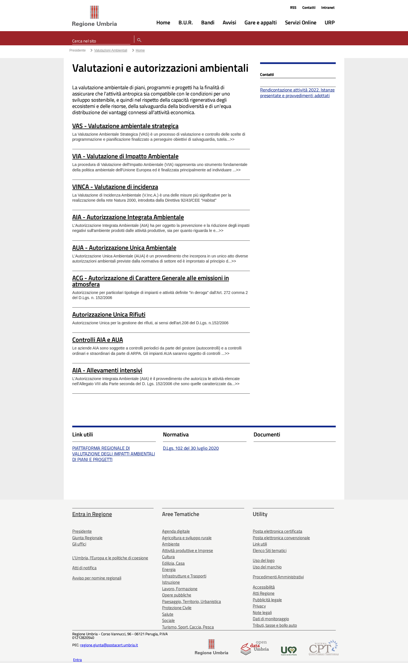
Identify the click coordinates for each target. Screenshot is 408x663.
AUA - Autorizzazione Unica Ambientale (124, 247)
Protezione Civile (177, 607)
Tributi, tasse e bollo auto (275, 625)
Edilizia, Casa (173, 563)
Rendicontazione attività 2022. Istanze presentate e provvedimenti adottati (297, 92)
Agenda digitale (176, 531)
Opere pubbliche (176, 595)
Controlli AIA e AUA (97, 339)
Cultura (168, 556)
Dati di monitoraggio (271, 618)
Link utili (260, 544)
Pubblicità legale (267, 599)
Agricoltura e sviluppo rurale (187, 537)
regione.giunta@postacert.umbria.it (109, 645)
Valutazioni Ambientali (110, 50)
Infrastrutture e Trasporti (184, 576)
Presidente (77, 50)
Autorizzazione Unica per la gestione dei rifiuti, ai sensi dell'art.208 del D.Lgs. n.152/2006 (150, 323)
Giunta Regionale (87, 537)
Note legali (262, 612)
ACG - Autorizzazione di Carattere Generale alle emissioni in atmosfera (150, 281)
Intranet (328, 7)
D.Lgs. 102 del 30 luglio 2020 (191, 448)
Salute (167, 614)
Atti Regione (264, 593)
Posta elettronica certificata (277, 531)
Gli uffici (79, 544)
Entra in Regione (92, 513)
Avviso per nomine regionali (96, 578)
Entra (77, 659)
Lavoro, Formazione (179, 588)
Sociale (168, 620)
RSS (293, 7)
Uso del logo (264, 560)
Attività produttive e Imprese (187, 550)
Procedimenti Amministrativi (278, 577)
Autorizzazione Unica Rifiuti (108, 314)
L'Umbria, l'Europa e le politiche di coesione (110, 558)
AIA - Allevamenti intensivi (107, 370)
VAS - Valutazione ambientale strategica (125, 126)
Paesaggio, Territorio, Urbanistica (191, 601)
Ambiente (171, 544)
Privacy (259, 606)
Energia (169, 569)
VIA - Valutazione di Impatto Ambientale (125, 156)
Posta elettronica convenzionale (281, 537)
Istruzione (171, 582)
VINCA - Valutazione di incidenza (115, 186)
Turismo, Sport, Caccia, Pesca (188, 627)
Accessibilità (264, 587)
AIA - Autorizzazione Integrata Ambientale (128, 217)
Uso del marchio (267, 567)
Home (140, 50)
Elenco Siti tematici (269, 550)
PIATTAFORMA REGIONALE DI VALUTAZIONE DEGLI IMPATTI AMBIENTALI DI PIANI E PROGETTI (113, 454)
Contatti (308, 7)
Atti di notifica (84, 567)
